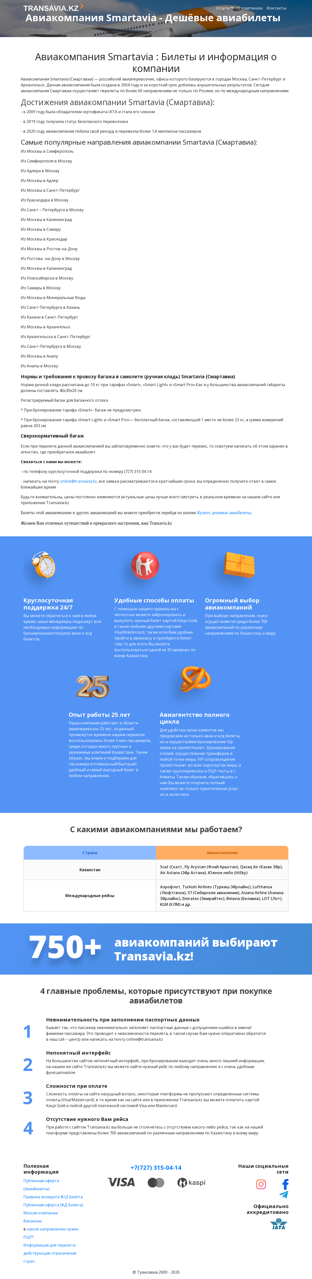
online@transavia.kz (78, 481)
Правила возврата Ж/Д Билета (53, 1196)
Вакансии (32, 1221)
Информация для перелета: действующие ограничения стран (49, 1253)
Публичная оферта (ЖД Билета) (53, 1205)
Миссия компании (40, 1213)
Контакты (277, 8)
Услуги (223, 8)
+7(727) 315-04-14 (156, 1167)
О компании (250, 8)
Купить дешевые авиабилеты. (224, 512)
